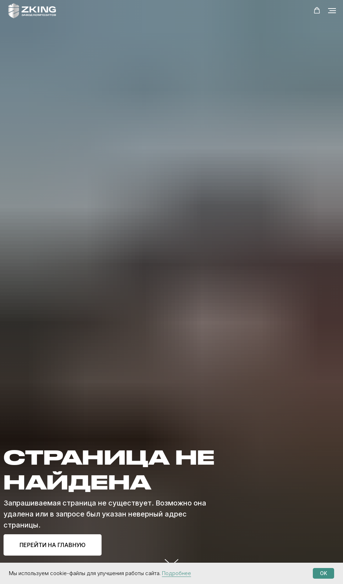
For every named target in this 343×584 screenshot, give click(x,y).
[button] (317, 10)
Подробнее (176, 573)
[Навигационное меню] (332, 10)
